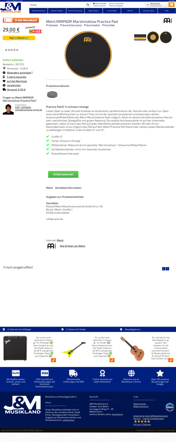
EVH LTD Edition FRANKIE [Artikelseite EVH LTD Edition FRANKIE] (23, 314)
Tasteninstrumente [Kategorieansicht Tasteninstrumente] (38, 11)
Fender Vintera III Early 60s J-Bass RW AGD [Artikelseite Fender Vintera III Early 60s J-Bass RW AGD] (110, 314)
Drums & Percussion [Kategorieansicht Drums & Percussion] (75, 11)
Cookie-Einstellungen (153, 418)
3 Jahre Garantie (14, 76)
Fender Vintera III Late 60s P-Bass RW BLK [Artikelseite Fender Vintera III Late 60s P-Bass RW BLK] (153, 314)
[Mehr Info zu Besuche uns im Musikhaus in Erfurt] (131, 378)
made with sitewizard (166, 430)
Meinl (60, 240)
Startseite (53, 25)
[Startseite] (14, 8)
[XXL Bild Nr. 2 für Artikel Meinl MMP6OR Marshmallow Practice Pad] (153, 37)
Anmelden (172, 1)
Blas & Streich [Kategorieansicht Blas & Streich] (94, 11)
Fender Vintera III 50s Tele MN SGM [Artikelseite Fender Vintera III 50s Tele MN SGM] (66, 314)
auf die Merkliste (15, 81)
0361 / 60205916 (23, 107)
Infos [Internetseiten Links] (167, 11)
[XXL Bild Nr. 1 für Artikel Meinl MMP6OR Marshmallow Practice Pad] (166, 37)
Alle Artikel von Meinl (72, 245)
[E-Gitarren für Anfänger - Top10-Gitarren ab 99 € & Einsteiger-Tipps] (53, 360)
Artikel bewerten (63, 174)
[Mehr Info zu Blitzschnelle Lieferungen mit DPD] (74, 378)
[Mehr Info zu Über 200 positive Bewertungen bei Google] (160, 379)
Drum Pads (109, 25)
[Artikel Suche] (57, 4)
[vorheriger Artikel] (163, 268)
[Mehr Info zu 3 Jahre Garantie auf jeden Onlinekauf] (102, 378)
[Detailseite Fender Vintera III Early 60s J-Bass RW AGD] (109, 294)
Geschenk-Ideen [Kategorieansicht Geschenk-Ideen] (148, 11)
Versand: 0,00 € (14, 89)
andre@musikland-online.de (28, 110)
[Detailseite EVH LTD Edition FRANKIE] (23, 294)
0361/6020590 (99, 3)
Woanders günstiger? (18, 72)
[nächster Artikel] (167, 268)
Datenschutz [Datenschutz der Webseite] (139, 403)
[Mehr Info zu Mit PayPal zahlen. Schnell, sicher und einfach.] (16, 379)
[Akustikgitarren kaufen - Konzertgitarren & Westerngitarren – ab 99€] (170, 360)
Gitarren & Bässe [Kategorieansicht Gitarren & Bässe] (57, 11)
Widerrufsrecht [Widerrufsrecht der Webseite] (140, 406)
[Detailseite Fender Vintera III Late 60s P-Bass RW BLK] (153, 294)
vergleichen (12, 85)
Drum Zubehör (93, 25)
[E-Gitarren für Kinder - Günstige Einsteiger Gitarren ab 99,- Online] (112, 360)
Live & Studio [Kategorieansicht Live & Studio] (111, 11)
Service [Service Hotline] (137, 418)
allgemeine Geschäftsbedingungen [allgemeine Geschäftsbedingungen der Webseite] (150, 416)
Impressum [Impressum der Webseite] (117, 414)
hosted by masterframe (145, 430)
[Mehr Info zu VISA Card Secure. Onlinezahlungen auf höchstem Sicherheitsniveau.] (45, 381)
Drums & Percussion (72, 25)
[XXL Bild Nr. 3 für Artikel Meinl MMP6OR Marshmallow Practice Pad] (140, 37)
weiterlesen (68, 420)
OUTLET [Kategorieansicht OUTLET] (130, 11)
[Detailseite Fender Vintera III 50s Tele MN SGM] (66, 294)
